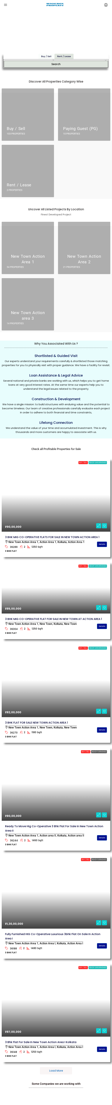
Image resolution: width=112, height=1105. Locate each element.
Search (56, 57)
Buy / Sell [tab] (46, 49)
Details (102, 544)
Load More (56, 1070)
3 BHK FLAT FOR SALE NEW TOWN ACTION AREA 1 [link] (36, 723)
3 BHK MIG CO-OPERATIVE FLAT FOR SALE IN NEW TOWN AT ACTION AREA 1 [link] (53, 619)
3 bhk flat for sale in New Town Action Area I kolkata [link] (40, 1042)
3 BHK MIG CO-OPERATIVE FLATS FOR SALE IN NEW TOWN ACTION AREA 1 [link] (52, 537)
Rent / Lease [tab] (64, 49)
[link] (56, 495)
